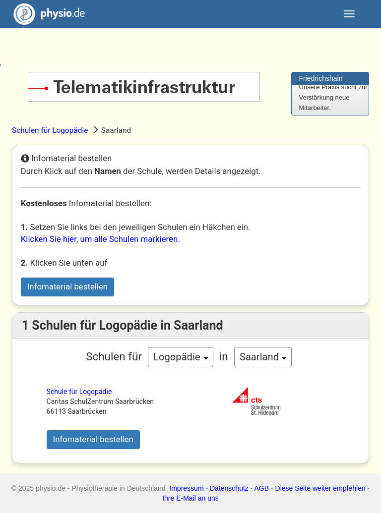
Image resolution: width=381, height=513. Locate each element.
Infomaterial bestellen (67, 286)
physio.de (45, 14)
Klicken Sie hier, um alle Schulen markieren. (100, 239)
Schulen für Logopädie (50, 130)
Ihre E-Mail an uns (190, 498)
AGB (261, 488)
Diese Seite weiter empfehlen (320, 488)
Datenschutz (229, 488)
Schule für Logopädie (79, 392)
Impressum (186, 488)
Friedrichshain (321, 78)
